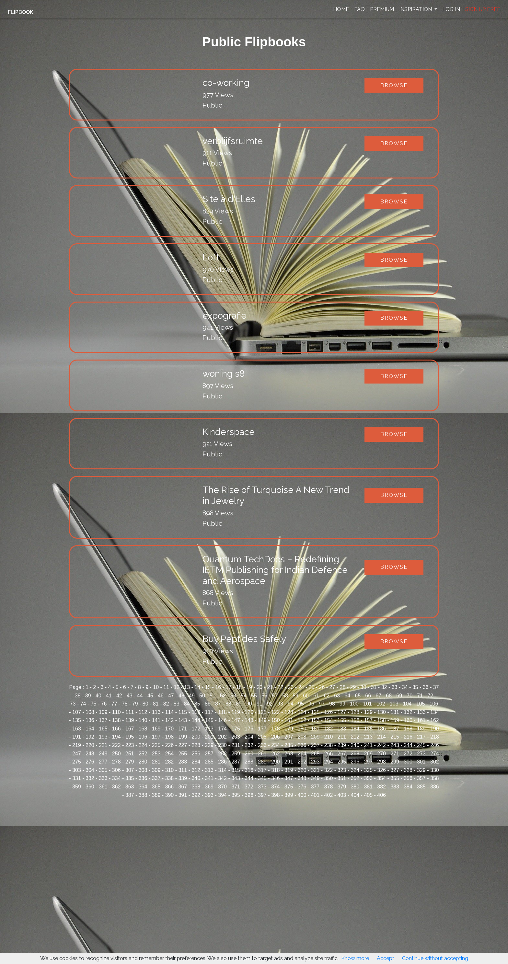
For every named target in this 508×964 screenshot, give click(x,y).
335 (129, 778)
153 (315, 720)
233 (262, 745)
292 (302, 761)
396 (249, 795)
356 (408, 778)
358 (434, 778)
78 (125, 703)
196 (143, 737)
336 (143, 778)
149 (262, 720)
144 (195, 720)
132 (408, 712)
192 (90, 737)
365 (156, 786)
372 (249, 786)
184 (355, 728)
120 (249, 712)
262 (275, 753)
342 (222, 778)
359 (76, 786)
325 (368, 770)
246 (434, 745)
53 (233, 695)
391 (182, 795)
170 (169, 728)
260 (249, 753)
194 (116, 737)
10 (156, 687)
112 (143, 712)
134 (434, 712)
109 (103, 712)
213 (368, 737)
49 (192, 695)
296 (355, 761)
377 (315, 786)
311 (182, 770)
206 (275, 737)
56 (264, 695)
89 (239, 703)
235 (288, 745)
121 (262, 712)
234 (275, 745)
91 (259, 703)
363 (129, 786)
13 (187, 687)
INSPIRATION (416, 9)
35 (415, 687)
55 (254, 695)
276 (90, 761)
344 (249, 778)
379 (342, 786)
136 (90, 720)
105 (420, 703)
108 (90, 712)
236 (302, 745)
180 (302, 728)
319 (288, 770)
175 (235, 728)
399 (288, 795)
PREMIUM (382, 9)
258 (222, 753)
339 (182, 778)
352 (355, 778)
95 (301, 703)
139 (129, 720)
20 (259, 687)
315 (235, 770)
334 (116, 778)
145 (209, 720)
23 (291, 687)
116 (195, 712)
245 (421, 745)
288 (249, 761)
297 (368, 761)
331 (76, 778)
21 (270, 687)
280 (143, 761)
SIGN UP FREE (482, 9)
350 (328, 778)
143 (182, 720)
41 (109, 695)
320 (302, 770)
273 (421, 753)
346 (275, 778)
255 (182, 753)
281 (156, 761)
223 (129, 745)
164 (90, 728)
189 (421, 728)
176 (249, 728)
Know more (355, 958)
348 (302, 778)
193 (103, 737)
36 (426, 687)
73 (73, 703)
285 (209, 761)
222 (116, 745)
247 (76, 753)
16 (218, 687)
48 (181, 695)
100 (354, 703)
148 (249, 720)
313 (209, 770)
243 (394, 745)
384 (408, 786)
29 (353, 687)
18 (239, 687)
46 (161, 695)
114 (169, 712)
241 (368, 745)
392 (195, 795)
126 (328, 712)
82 (166, 703)
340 (195, 778)
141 (156, 720)
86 (208, 703)
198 (169, 737)
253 (156, 753)
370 (222, 786)
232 (249, 745)
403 (342, 795)
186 (381, 728)
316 (249, 770)
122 (275, 712)
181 (315, 728)
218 (434, 737)
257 (209, 753)
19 (249, 687)
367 (182, 786)
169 (156, 728)
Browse (394, 85)
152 (302, 720)
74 (83, 703)
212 (355, 737)
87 (218, 703)
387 (129, 795)
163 (76, 728)
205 (262, 737)
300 (408, 761)
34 (405, 687)
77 (114, 703)
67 (378, 695)
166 (116, 728)
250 (116, 753)
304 (90, 770)
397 (262, 795)
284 (195, 761)
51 (212, 695)
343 (235, 778)
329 (421, 770)
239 (342, 745)
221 (103, 745)
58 (285, 695)
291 (288, 761)
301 (421, 761)
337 (156, 778)
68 (389, 695)
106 (434, 703)
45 (150, 695)
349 (315, 778)
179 (288, 728)
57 (275, 695)
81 (156, 703)
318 (275, 770)
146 (222, 720)
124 (302, 712)
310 (169, 770)
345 (262, 778)
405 (368, 795)
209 (315, 737)
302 (434, 761)
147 (235, 720)
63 (337, 695)
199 (182, 737)
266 (328, 753)
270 (381, 753)
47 (171, 695)
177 (262, 728)
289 (262, 761)
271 (394, 753)
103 (394, 703)
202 (222, 737)
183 (342, 728)
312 (195, 770)
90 (249, 703)
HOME (341, 9)
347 (288, 778)
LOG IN (451, 9)
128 (355, 712)
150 (275, 720)
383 (394, 786)
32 (384, 687)
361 (103, 786)
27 (332, 687)
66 (368, 695)
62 (326, 695)
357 (421, 778)
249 (103, 753)
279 (129, 761)
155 (342, 720)
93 (280, 703)
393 (209, 795)
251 (129, 753)
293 (315, 761)
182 (328, 728)
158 (381, 720)
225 (156, 745)
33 (395, 687)
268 (355, 753)
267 (342, 753)
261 (262, 753)
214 (381, 737)
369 (209, 786)
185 (368, 728)
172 (195, 728)
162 (434, 720)
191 (76, 737)
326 (381, 770)
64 (347, 695)
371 (235, 786)
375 (288, 786)
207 (288, 737)
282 (169, 761)
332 (90, 778)
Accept (385, 958)
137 (103, 720)
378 (328, 786)
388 (143, 795)
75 (94, 703)
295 (342, 761)
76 (104, 703)
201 (209, 737)
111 (129, 712)
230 (222, 745)
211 (342, 737)
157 (368, 720)
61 (316, 695)
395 (235, 795)
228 (195, 745)
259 (235, 753)
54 (244, 695)
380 (355, 786)
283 (182, 761)
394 (222, 795)
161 (421, 720)
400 (302, 795)
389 (156, 795)
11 (166, 687)
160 (408, 720)
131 (394, 712)
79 (135, 703)
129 (368, 712)
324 (355, 770)
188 (408, 728)
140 (143, 720)
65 (358, 695)
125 (315, 712)
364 (143, 786)
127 (342, 712)
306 (116, 770)
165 (103, 728)
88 (228, 703)
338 (169, 778)
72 (430, 695)
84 (187, 703)
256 (195, 753)
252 (143, 753)
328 (408, 770)
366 (169, 786)
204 (249, 737)
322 (328, 770)
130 (381, 712)
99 (342, 703)
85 (197, 703)
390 (169, 795)
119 (235, 712)
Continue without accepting (435, 958)
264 (302, 753)
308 (143, 770)
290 (275, 761)
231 (235, 745)
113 (156, 712)
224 (143, 745)
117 (209, 712)
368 (195, 786)
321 (315, 770)
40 (98, 695)
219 (76, 745)
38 (78, 695)
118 (222, 712)
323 (342, 770)
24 (301, 687)
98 (332, 703)
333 (103, 778)
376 (302, 786)
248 (90, 753)
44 (140, 695)
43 (130, 695)
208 (302, 737)
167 (129, 728)
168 (143, 728)
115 (182, 712)
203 (235, 737)
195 (129, 737)
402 (328, 795)
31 (374, 687)
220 (90, 745)
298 (381, 761)
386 (434, 786)
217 (421, 737)
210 (328, 737)
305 (103, 770)
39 (88, 695)
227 (182, 745)
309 (156, 770)
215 (394, 737)
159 (394, 720)
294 (328, 761)
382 (381, 786)
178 (275, 728)
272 (408, 753)
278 (116, 761)
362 (116, 786)
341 (209, 778)
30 (363, 687)
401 (315, 795)
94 (291, 703)
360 (90, 786)
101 (367, 703)
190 (434, 728)
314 (222, 770)
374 (275, 786)
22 (280, 687)
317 (262, 770)
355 (394, 778)
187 (394, 728)
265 (315, 753)
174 (222, 728)
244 (408, 745)
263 (288, 753)
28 (343, 687)
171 (182, 728)
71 (420, 695)
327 (394, 770)
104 (407, 703)
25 (312, 687)
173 (209, 728)
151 (288, 720)
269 (368, 753)
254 (169, 753)
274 (434, 753)
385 (421, 786)
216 (408, 737)
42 (119, 695)
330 (434, 770)
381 (368, 786)
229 (209, 745)
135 (76, 720)
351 (342, 778)
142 (169, 720)
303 (76, 770)
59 (295, 695)
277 (103, 761)
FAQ (359, 9)
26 (322, 687)
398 (275, 795)
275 (76, 761)
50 (202, 695)
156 (355, 720)
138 (116, 720)
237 (315, 745)
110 (116, 712)
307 (129, 770)
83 (176, 703)
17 (228, 687)
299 (394, 761)
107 (76, 712)
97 (322, 703)
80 (145, 703)
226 (169, 745)
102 (380, 703)
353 (368, 778)
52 (223, 695)
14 (197, 687)
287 (235, 761)
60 (306, 695)
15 (208, 687)
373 (262, 786)
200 (195, 737)
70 (409, 695)
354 (381, 778)
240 (355, 745)
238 (328, 745)
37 (436, 687)
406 (381, 795)
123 (288, 712)
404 (355, 795)
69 (399, 695)
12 (176, 687)
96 (311, 703)
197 (156, 737)
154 (328, 720)
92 (270, 703)
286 (222, 761)
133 (421, 712)
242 (381, 745)
